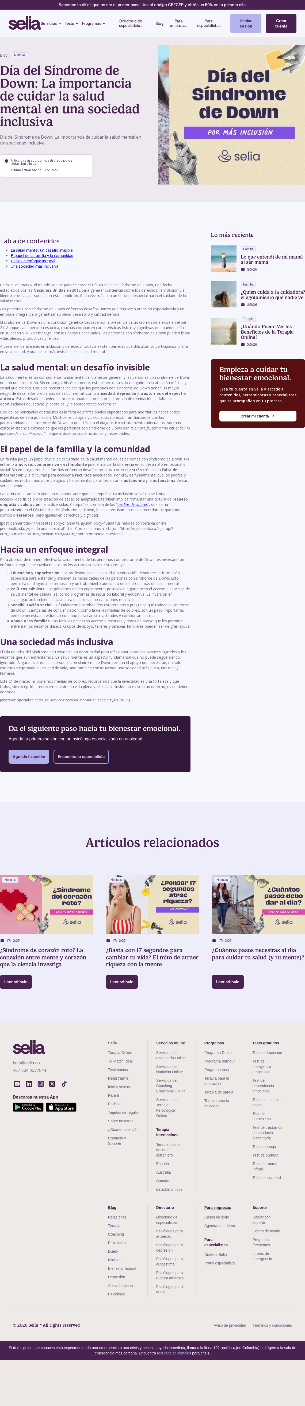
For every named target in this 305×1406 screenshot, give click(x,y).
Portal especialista (219, 1263)
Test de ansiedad (267, 1177)
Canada (162, 1181)
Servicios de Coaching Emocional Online (171, 1085)
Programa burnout (219, 1061)
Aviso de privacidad (230, 1325)
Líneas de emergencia (262, 1256)
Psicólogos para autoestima (169, 1261)
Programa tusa (216, 1070)
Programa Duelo (218, 1052)
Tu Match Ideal (120, 1061)
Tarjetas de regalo (123, 1112)
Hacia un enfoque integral (33, 260)
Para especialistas (208, 23)
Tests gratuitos (266, 1043)
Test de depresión (267, 1052)
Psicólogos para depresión (169, 1247)
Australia (163, 1172)
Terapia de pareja (218, 1092)
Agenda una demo (219, 1226)
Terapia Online (120, 1052)
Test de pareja (264, 1147)
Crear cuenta (281, 23)
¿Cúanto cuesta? (122, 1129)
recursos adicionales (174, 1353)
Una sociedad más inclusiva (34, 266)
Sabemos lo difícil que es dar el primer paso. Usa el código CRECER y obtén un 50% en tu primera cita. (152, 4)
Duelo (113, 1251)
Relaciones (117, 1217)
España (162, 1164)
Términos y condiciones (272, 1325)
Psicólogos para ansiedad (169, 1234)
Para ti (113, 1095)
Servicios (49, 23)
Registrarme (118, 1078)
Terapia (114, 1226)
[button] (51, 23)
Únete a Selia (215, 1254)
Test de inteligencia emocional (262, 1066)
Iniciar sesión (246, 23)
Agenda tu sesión (29, 756)
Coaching (116, 1234)
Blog (159, 23)
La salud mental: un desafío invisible (42, 250)
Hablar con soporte (262, 1220)
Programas (91, 23)
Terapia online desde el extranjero (168, 1149)
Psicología (116, 1294)
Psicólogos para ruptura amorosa (170, 1275)
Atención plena (120, 1285)
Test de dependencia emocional (263, 1085)
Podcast (115, 1104)
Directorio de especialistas (130, 23)
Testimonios (118, 1070)
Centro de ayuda (266, 1231)
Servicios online (170, 1043)
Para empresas (178, 23)
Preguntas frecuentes (261, 1242)
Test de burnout (266, 1155)
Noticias (20, 55)
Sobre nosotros (121, 1121)
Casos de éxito (216, 1217)
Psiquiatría (117, 1243)
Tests (69, 23)
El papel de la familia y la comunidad (42, 255)
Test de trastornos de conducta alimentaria (267, 1132)
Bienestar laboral (122, 1268)
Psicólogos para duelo (169, 1289)
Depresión (116, 1277)
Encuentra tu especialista (81, 756)
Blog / (5, 55)
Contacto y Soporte (117, 1141)
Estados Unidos (169, 1189)
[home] (25, 23)
